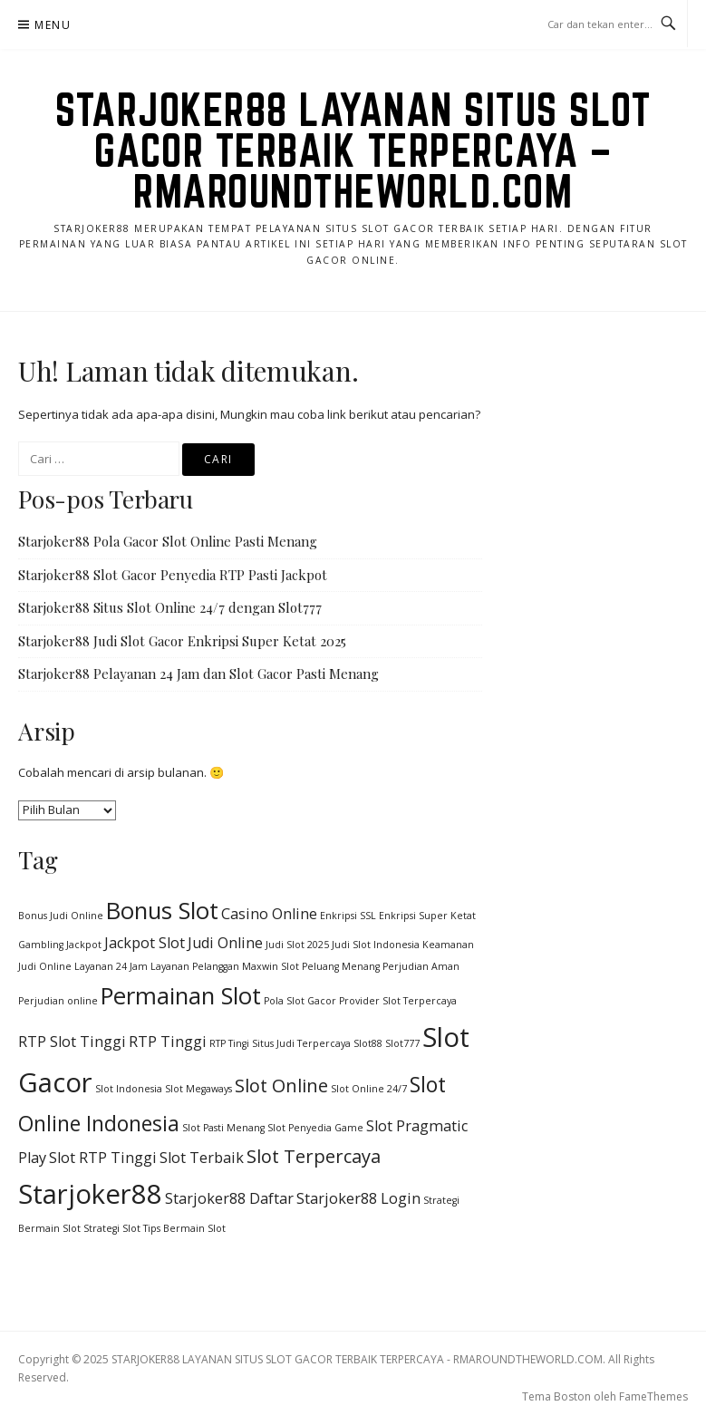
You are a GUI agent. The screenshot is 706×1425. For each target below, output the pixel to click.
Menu (52, 25)
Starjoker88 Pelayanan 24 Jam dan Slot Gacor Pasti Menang (198, 673)
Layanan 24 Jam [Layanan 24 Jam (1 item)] (111, 966)
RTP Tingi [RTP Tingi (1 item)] (229, 1043)
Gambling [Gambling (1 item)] (40, 944)
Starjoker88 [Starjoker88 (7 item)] (90, 1194)
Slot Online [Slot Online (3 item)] (281, 1085)
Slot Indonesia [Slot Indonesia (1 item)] (128, 1088)
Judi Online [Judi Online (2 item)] (225, 943)
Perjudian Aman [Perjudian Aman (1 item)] (420, 966)
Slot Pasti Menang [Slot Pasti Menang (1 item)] (223, 1127)
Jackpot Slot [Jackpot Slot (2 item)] (144, 943)
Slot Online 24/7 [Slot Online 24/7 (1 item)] (369, 1088)
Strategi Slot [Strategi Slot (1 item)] (111, 1228)
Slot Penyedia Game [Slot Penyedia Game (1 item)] (315, 1127)
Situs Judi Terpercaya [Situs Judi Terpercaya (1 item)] (301, 1043)
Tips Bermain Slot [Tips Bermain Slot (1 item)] (184, 1228)
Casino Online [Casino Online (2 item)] (269, 914)
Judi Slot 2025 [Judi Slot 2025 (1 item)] (297, 944)
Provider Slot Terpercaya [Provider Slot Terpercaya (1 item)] (398, 1000)
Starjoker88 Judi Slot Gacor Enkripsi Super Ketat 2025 (182, 641)
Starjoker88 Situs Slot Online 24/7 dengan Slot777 (170, 607)
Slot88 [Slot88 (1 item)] (367, 1043)
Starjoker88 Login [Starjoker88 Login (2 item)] (358, 1198)
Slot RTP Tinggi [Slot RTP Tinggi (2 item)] (103, 1158)
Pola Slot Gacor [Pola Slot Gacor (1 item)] (300, 1000)
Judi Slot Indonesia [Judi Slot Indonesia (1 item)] (376, 944)
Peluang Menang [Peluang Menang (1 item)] (341, 966)
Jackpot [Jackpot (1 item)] (84, 944)
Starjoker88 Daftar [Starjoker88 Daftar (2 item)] (229, 1198)
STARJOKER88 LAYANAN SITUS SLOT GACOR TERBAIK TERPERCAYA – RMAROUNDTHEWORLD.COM (353, 150)
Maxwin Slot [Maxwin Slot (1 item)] (270, 966)
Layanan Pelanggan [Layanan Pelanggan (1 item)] (194, 966)
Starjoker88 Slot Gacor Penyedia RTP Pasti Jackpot (172, 575)
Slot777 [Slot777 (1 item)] (402, 1043)
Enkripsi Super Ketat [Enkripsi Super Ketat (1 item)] (427, 915)
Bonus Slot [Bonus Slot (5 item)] (162, 910)
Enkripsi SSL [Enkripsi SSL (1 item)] (348, 915)
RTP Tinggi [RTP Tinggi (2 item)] (168, 1042)
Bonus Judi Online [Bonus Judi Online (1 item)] (60, 915)
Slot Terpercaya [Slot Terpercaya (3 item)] (314, 1156)
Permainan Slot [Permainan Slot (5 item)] (181, 996)
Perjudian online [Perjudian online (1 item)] (58, 1000)
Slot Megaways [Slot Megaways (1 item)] (198, 1088)
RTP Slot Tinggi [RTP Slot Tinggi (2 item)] (72, 1042)
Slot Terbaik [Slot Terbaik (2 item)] (202, 1158)
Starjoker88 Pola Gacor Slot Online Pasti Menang (167, 541)
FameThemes (653, 1396)
